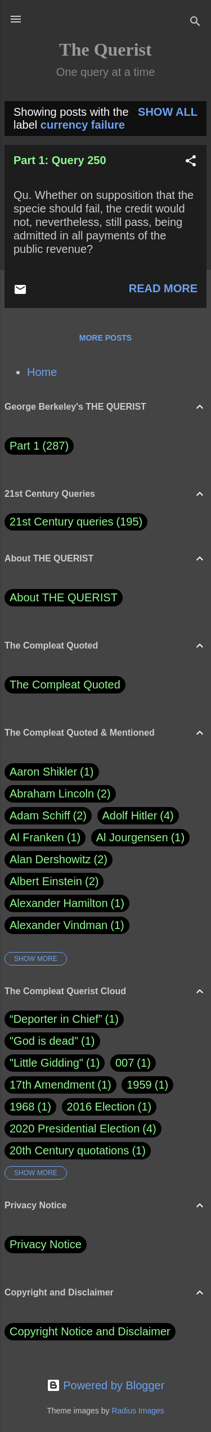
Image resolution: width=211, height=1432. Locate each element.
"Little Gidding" (46, 1063)
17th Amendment (52, 1084)
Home (42, 372)
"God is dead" (44, 1041)
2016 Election (101, 1106)
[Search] (195, 23)
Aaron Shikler (52, 771)
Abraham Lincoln (60, 793)
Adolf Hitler (138, 815)
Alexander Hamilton (67, 903)
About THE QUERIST (64, 597)
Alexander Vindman (67, 925)
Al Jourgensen (140, 837)
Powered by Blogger (106, 1385)
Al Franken (45, 837)
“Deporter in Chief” (56, 1019)
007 (124, 1063)
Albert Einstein (54, 881)
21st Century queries (62, 521)
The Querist (105, 49)
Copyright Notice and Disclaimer (90, 1331)
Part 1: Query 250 (60, 160)
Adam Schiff (48, 815)
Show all (167, 112)
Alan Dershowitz (58, 859)
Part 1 (39, 445)
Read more (163, 288)
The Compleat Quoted (65, 684)
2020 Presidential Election (75, 1128)
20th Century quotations (69, 1150)
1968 (22, 1106)
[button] (190, 162)
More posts (105, 337)
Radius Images (137, 1410)
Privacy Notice (46, 1244)
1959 (139, 1084)
